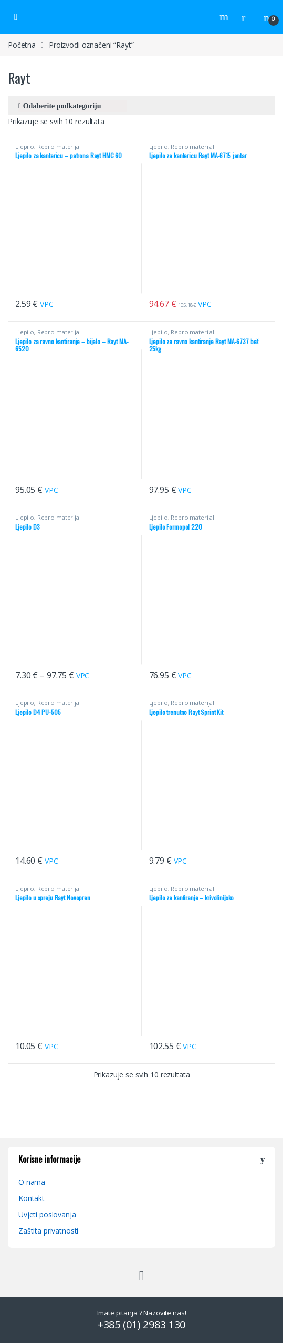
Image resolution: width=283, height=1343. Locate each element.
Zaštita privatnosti (48, 1231)
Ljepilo (24, 146)
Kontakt (31, 1198)
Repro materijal (59, 146)
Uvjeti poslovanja (47, 1214)
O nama (31, 1182)
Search (225, 17)
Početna (22, 45)
